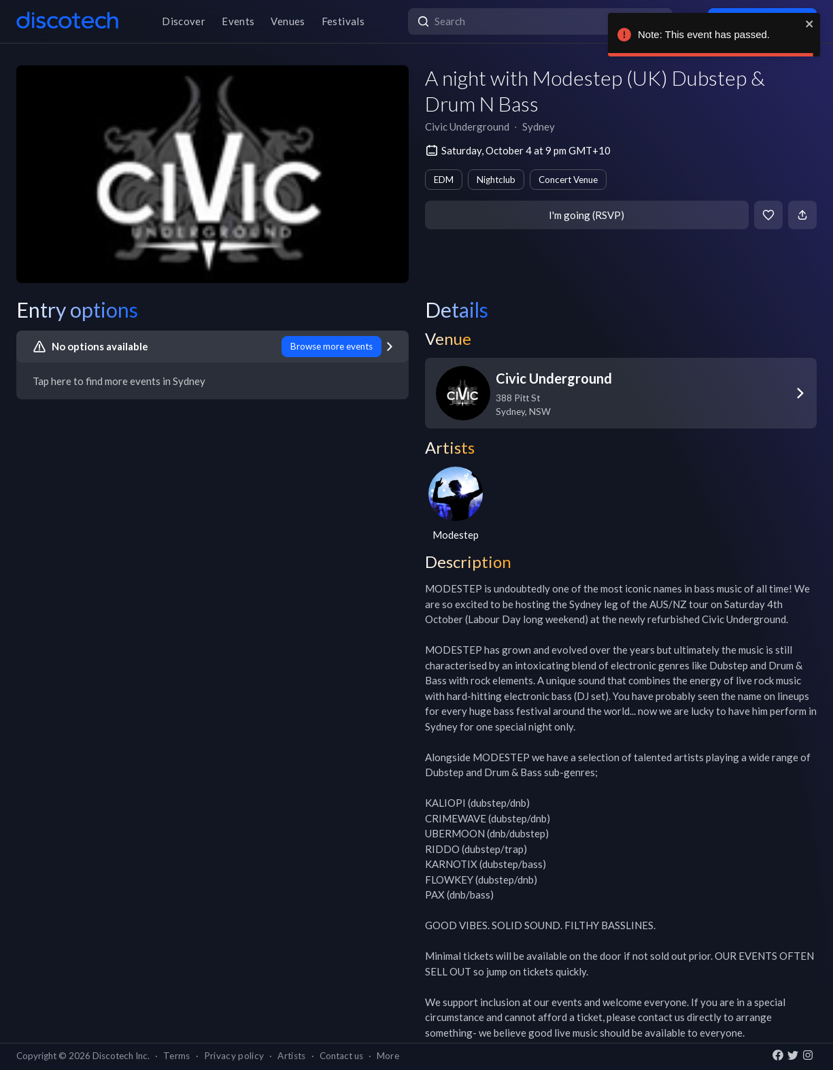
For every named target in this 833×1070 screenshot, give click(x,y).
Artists (291, 1055)
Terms (176, 1055)
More (388, 1055)
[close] (810, 23)
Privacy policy (234, 1055)
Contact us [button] (341, 1055)
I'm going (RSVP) (586, 215)
